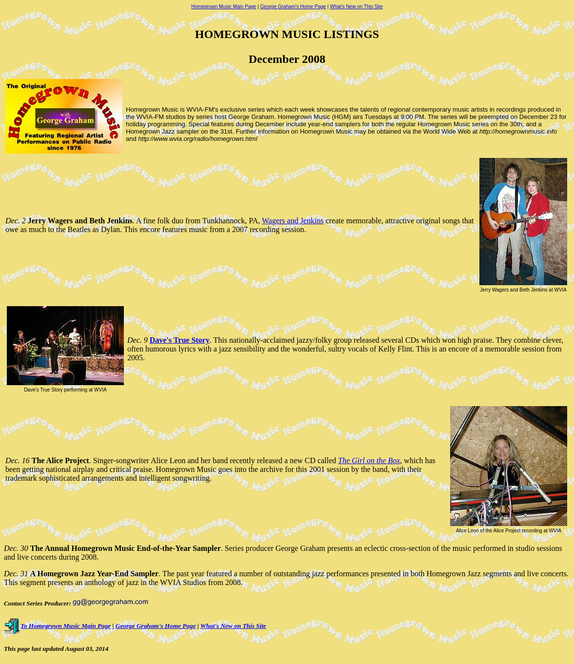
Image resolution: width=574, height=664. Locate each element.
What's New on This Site (356, 6)
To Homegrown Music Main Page (57, 625)
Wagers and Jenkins (293, 220)
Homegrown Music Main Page (223, 6)
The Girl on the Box (369, 460)
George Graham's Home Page (293, 6)
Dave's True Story (180, 340)
